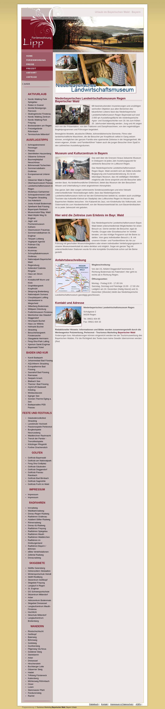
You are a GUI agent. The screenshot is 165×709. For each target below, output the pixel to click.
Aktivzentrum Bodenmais (39, 600)
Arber (30, 597)
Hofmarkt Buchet (36, 326)
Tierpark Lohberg (36, 239)
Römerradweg (34, 522)
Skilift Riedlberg (35, 577)
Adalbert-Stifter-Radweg (39, 519)
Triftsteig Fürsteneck (37, 675)
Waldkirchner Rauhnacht (39, 435)
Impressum (33, 494)
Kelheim (31, 227)
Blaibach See (34, 381)
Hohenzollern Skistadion (39, 571)
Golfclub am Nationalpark (39, 460)
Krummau (32, 250)
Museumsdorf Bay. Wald (39, 212)
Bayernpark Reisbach (38, 209)
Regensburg (33, 265)
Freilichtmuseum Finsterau (40, 312)
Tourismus (40, 707)
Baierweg (32, 637)
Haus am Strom (35, 274)
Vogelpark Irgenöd (36, 241)
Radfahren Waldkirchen (39, 537)
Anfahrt (31, 73)
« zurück (25, 84)
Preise (30, 64)
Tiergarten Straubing (37, 197)
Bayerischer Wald (126, 332)
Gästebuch (93, 704)
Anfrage (31, 77)
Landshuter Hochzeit (37, 424)
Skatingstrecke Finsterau (39, 114)
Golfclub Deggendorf (37, 469)
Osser (31, 684)
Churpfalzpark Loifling (38, 297)
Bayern (68, 707)
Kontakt (104, 704)
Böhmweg (32, 640)
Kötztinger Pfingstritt (37, 444)
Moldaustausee (35, 393)
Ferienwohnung (36, 60)
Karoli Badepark (35, 357)
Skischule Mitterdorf (37, 615)
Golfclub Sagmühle (37, 481)
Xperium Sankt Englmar (39, 344)
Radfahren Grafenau (37, 516)
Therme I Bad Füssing (38, 384)
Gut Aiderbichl (34, 200)
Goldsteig (32, 643)
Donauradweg (34, 558)
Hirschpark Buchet (36, 321)
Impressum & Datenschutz (121, 704)
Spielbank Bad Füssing (38, 206)
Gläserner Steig (35, 669)
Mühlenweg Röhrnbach (38, 681)
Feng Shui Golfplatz (37, 463)
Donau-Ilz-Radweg (36, 525)
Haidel (31, 672)
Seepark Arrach (35, 378)
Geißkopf (32, 634)
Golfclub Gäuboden (37, 466)
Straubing (32, 330)
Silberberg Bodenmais (38, 306)
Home (29, 56)
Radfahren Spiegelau (38, 531)
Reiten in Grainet (36, 105)
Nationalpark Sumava (38, 294)
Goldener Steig (35, 652)
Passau (31, 150)
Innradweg (33, 508)
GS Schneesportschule (38, 591)
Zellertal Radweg (36, 555)
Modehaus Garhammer (38, 192)
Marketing (47, 707)
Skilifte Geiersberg (36, 568)
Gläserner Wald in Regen (39, 180)
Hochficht (32, 612)
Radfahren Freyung (37, 528)
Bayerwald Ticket (36, 347)
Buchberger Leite (36, 666)
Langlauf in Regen (36, 585)
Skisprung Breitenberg (38, 291)
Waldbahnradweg (36, 511)
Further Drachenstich (37, 447)
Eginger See (33, 396)
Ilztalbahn (32, 247)
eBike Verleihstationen (38, 552)
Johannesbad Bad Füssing (40, 360)
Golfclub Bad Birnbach (38, 478)
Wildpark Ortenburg (37, 309)
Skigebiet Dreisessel (37, 603)
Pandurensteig (34, 693)
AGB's (138, 704)
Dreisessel (33, 660)
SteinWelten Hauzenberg (39, 153)
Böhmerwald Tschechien (39, 165)
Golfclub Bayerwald (37, 457)
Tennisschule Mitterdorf (38, 134)
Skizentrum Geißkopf (37, 580)
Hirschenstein (34, 663)
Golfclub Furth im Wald (38, 484)
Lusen (31, 687)
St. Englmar (33, 588)
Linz (30, 277)
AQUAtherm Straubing (38, 363)
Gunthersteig (34, 646)
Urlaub (74, 707)
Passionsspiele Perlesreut (40, 426)
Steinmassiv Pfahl (36, 690)
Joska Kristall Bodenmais (39, 203)
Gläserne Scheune (36, 156)
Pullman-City (34, 244)
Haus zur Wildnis (36, 324)
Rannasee (32, 375)
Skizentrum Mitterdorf (38, 594)
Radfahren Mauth (36, 534)
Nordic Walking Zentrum (39, 117)
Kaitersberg (33, 678)
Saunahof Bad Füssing (38, 372)
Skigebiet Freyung (36, 583)
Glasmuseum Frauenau (39, 230)
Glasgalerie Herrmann (38, 338)
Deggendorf (33, 318)
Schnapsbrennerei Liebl (39, 194)
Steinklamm (33, 654)
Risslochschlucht (36, 631)
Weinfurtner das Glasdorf (39, 315)
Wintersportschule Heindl (39, 574)
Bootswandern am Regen (40, 125)
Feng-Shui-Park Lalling (38, 341)
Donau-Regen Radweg (38, 513)
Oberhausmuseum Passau (40, 183)
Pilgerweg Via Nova (37, 649)
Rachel (31, 696)
